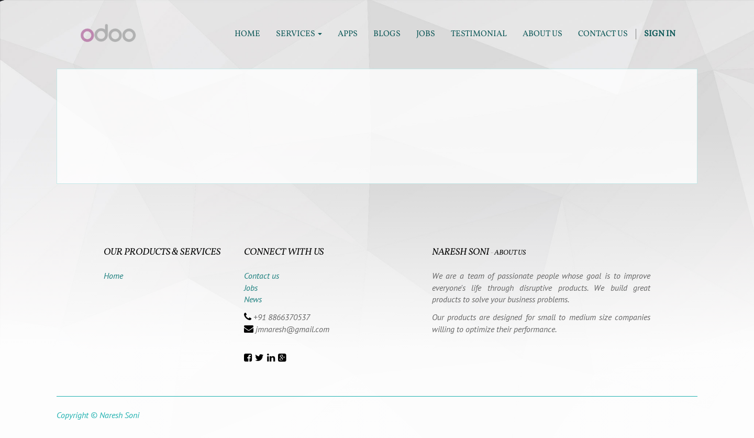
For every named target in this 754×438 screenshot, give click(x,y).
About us (510, 253)
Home (113, 275)
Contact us (261, 275)
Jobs (251, 287)
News (253, 299)
